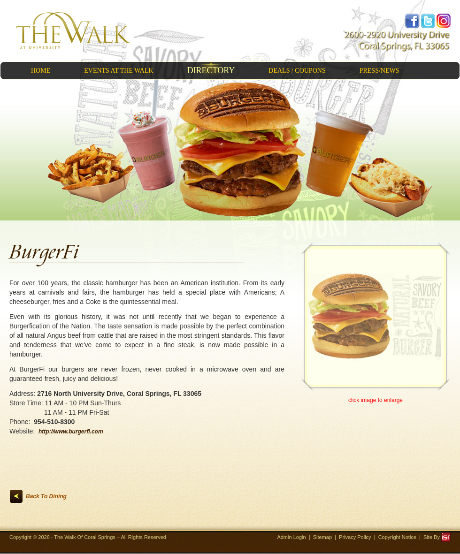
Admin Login (291, 537)
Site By (437, 537)
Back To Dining (46, 496)
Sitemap (322, 537)
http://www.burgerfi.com (70, 431)
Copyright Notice (397, 537)
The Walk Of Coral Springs (85, 537)
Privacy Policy (355, 537)
